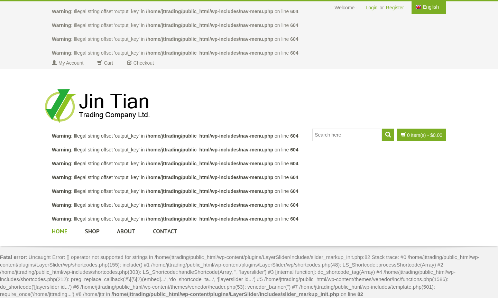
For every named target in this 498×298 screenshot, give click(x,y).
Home (59, 231)
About (126, 231)
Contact (165, 231)
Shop (92, 231)
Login (371, 7)
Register (395, 7)
